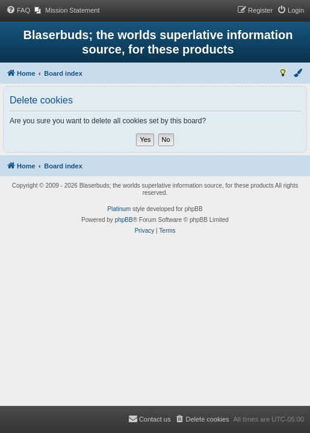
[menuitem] (18, 10)
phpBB (124, 219)
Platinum (119, 209)
